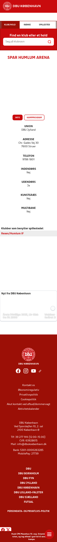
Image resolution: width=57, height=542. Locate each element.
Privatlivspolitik (28, 395)
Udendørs (29, 182)
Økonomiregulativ (28, 390)
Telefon (28, 156)
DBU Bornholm (28, 473)
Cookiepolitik (28, 399)
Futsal (28, 502)
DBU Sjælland (28, 497)
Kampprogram (34, 118)
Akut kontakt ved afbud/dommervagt (28, 404)
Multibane (28, 208)
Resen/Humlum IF (12, 233)
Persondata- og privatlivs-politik (28, 511)
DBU (28, 469)
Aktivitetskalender (28, 409)
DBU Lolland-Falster (28, 492)
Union (28, 126)
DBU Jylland (28, 483)
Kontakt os (28, 385)
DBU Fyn (28, 478)
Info (17, 118)
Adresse (28, 139)
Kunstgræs (28, 195)
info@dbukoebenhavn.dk (31, 444)
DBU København (28, 488)
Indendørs (28, 169)
